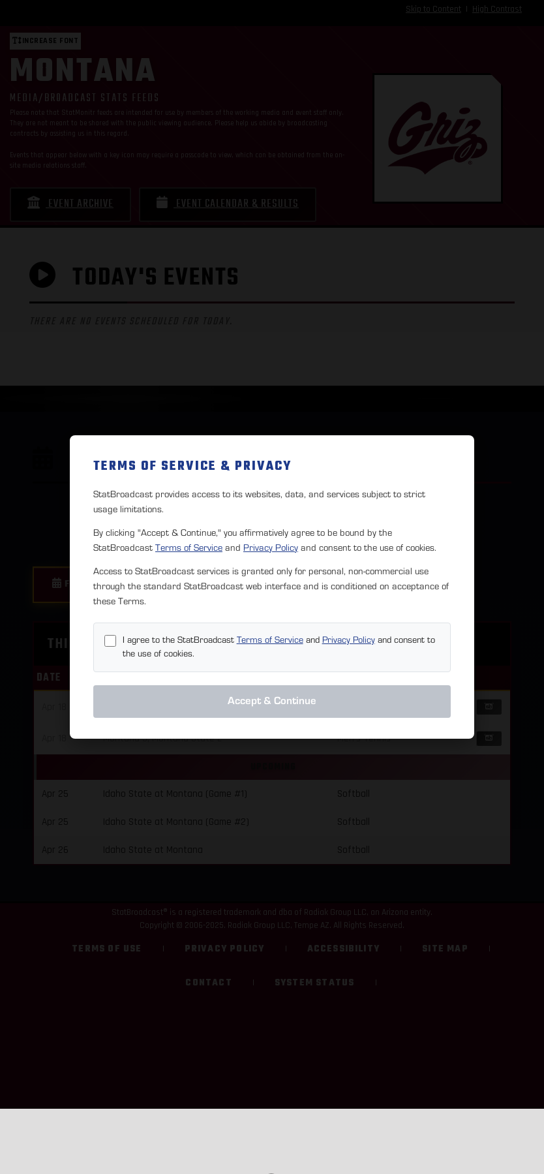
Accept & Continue (272, 701)
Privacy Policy (270, 548)
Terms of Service (188, 548)
